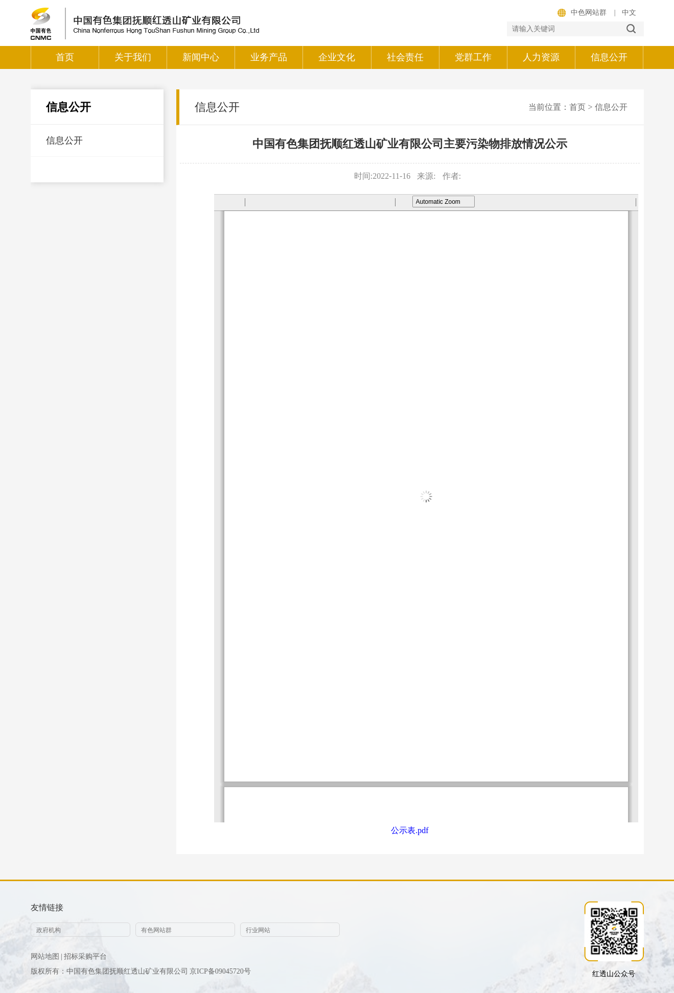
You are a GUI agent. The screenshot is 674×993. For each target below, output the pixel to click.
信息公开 (609, 57)
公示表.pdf (409, 830)
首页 (65, 57)
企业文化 (336, 57)
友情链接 (47, 907)
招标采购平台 (85, 956)
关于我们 (132, 57)
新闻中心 (200, 57)
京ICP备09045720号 (220, 971)
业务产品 (268, 57)
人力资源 (541, 57)
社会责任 (405, 57)
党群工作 (473, 57)
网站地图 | (46, 956)
